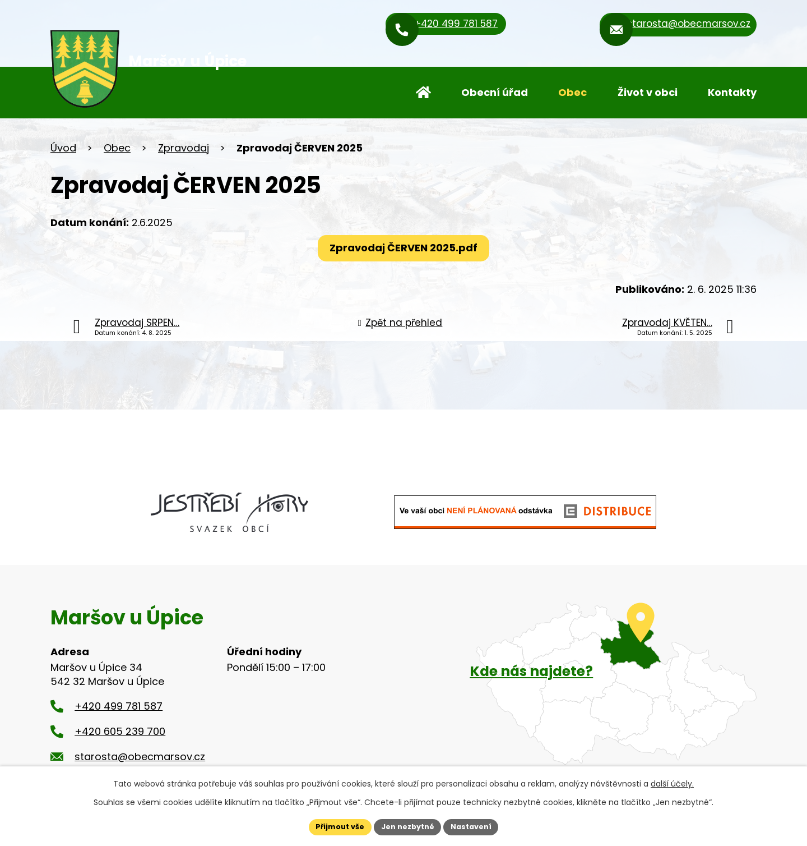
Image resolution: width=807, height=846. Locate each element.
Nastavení (477, 825)
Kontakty (732, 92)
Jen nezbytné (407, 825)
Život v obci (648, 92)
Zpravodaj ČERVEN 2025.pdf (403, 248)
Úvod (423, 92)
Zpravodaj (183, 148)
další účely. (672, 782)
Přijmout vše (333, 825)
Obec (572, 92)
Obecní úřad (494, 92)
